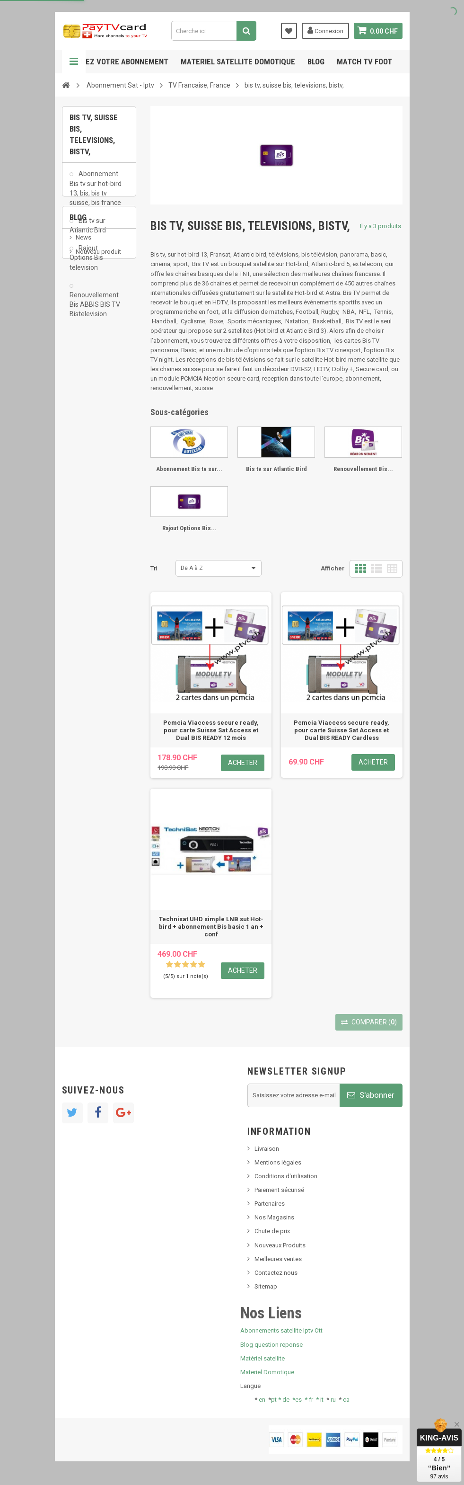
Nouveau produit (98, 396)
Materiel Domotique (267, 1372)
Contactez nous (276, 1272)
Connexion (325, 30)
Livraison (266, 1148)
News (83, 381)
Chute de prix (272, 1231)
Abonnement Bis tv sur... (189, 468)
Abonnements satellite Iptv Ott (281, 1330)
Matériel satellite (262, 1358)
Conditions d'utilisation (285, 1176)
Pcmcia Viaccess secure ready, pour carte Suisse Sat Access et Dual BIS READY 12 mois (211, 730)
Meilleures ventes (278, 1259)
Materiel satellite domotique (238, 61)
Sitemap (265, 1286)
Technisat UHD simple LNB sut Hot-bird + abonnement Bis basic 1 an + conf (211, 927)
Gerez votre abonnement (120, 61)
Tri (153, 568)
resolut (85, 462)
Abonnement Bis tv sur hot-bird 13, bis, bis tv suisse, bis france (96, 193)
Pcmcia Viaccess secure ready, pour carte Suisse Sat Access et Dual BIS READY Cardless (341, 730)
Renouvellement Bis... (363, 468)
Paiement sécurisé (279, 1189)
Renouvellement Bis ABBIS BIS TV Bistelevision (95, 309)
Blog (315, 61)
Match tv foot (364, 61)
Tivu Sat (86, 448)
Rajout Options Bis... (189, 528)
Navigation (74, 61)
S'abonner (370, 1095)
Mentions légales (277, 1162)
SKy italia (88, 410)
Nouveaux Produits (280, 1245)
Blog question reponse (271, 1344)
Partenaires (269, 1203)
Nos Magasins (274, 1217)
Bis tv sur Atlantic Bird (88, 230)
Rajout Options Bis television (86, 262)
